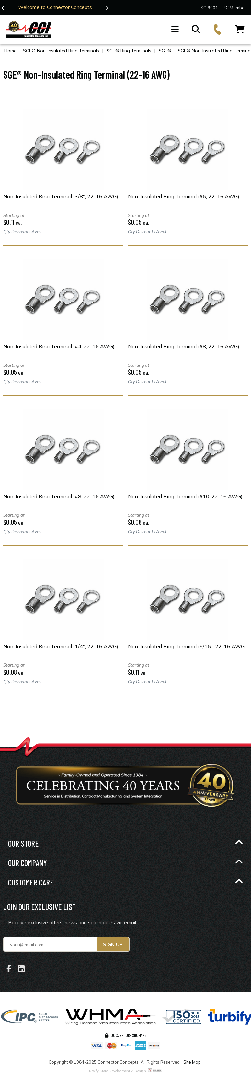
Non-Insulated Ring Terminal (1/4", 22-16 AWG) (60, 646)
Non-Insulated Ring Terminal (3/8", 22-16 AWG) (60, 196)
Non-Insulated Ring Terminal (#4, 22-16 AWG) (59, 346)
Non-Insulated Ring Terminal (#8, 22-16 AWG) (183, 346)
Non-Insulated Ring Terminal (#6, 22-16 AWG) (183, 196)
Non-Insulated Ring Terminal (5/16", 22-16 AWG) (187, 646)
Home (10, 51)
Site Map (192, 1062)
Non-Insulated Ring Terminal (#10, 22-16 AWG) (185, 496)
